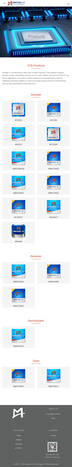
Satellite (19, 440)
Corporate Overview (53, 414)
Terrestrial (18, 444)
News (53, 418)
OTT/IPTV (18, 448)
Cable (19, 435)
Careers (53, 435)
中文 (68, 4)
